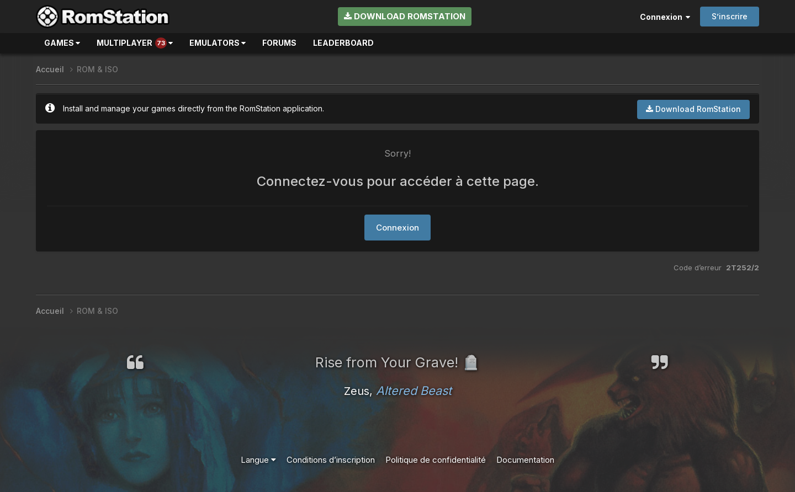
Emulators (217, 42)
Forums (279, 42)
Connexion (665, 17)
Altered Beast (414, 390)
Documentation (525, 459)
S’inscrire (730, 16)
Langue (258, 459)
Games (62, 42)
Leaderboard (343, 42)
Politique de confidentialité (435, 459)
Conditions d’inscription (331, 459)
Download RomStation (404, 16)
